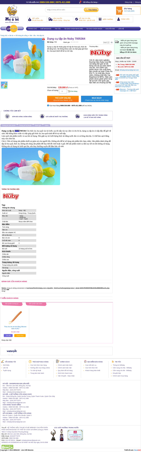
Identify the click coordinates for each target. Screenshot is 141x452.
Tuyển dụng (7, 370)
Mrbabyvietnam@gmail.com (129, 70)
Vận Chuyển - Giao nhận (66, 376)
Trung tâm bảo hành (37, 373)
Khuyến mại (110, 29)
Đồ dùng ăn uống (21, 35)
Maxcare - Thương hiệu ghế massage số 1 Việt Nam (129, 90)
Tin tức (58, 29)
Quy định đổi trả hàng (65, 370)
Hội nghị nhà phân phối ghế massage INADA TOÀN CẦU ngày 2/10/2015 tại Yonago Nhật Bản (127, 77)
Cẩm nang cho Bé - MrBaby (122, 370)
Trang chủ (32, 29)
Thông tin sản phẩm (8, 125)
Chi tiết (8, 335)
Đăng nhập (128, 2)
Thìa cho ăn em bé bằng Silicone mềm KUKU (15, 328)
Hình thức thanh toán (65, 373)
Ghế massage (45, 29)
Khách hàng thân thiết (92, 370)
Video (47, 125)
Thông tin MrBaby (119, 365)
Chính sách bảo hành (65, 365)
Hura (137, 450)
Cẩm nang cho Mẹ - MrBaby (122, 368)
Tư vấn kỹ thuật (35, 370)
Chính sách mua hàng (120, 376)
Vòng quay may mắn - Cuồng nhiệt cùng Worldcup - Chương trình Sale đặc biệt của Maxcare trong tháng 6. (127, 84)
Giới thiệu (6, 365)
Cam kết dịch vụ (90, 365)
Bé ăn (11, 35)
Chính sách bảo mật (64, 368)
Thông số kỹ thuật (25, 125)
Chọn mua (20, 335)
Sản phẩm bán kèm (35, 303)
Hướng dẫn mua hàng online (40, 368)
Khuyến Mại (117, 373)
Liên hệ (121, 29)
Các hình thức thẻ (91, 368)
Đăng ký (138, 2)
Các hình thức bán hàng (38, 365)
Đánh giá (38, 125)
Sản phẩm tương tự (11, 303)
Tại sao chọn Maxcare (73, 29)
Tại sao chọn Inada (94, 29)
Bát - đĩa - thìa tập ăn (37, 35)
